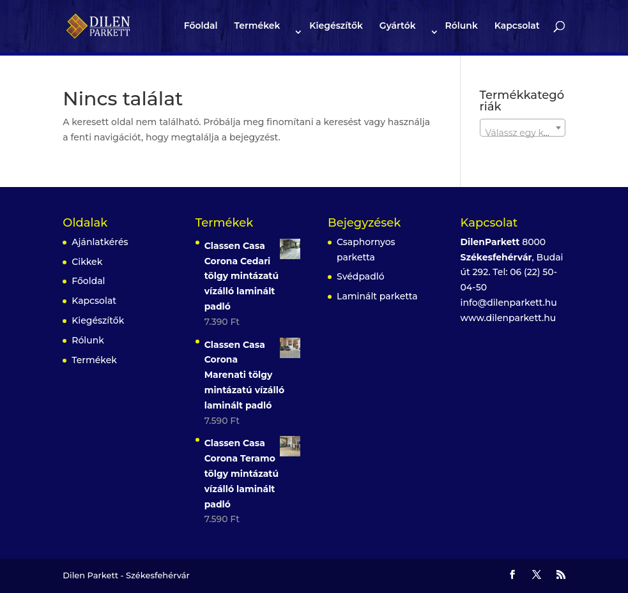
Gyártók (397, 26)
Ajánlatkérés (100, 242)
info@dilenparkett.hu (509, 302)
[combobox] (522, 128)
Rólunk (461, 26)
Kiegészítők (336, 26)
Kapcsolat (517, 26)
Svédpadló (360, 276)
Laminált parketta (377, 296)
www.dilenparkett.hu (508, 318)
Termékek (257, 26)
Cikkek (87, 261)
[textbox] (522, 132)
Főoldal (201, 26)
